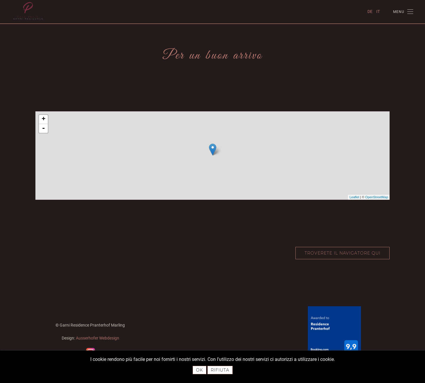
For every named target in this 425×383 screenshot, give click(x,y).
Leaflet (354, 197)
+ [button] (43, 119)
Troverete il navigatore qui (342, 253)
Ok (199, 370)
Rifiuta (220, 370)
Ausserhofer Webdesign (97, 337)
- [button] (43, 128)
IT (378, 11)
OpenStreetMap (376, 197)
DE (370, 11)
